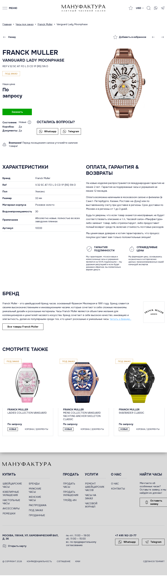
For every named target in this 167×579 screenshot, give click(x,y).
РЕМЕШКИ (9, 513)
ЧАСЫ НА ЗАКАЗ (90, 497)
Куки (77, 561)
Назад (9, 37)
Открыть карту (14, 546)
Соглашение (63, 561)
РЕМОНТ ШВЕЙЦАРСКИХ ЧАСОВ (94, 487)
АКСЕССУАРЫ (11, 508)
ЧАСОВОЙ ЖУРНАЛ (91, 505)
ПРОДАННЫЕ (37, 515)
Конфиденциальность (39, 561)
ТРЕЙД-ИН (69, 500)
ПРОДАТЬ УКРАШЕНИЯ (70, 493)
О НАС (115, 483)
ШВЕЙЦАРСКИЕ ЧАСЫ (12, 485)
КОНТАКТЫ (118, 488)
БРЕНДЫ (34, 483)
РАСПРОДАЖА (37, 505)
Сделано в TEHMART (154, 561)
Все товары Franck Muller (22, 326)
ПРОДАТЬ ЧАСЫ (69, 485)
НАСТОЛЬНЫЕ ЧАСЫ (11, 502)
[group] (125, 83)
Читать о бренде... (120, 319)
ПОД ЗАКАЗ (36, 510)
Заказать (17, 112)
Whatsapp (47, 131)
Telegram (71, 131)
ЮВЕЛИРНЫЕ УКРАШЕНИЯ (11, 493)
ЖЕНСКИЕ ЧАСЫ (35, 498)
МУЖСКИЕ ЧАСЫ (35, 490)
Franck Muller (30, 52)
